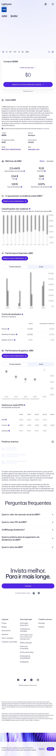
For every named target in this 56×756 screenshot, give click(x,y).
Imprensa (5, 634)
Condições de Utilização (25, 630)
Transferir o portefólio (9, 642)
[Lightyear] (7, 4)
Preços (4, 623)
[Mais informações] (52, 441)
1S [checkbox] (7, 52)
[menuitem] (28, 514)
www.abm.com (33, 149)
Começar (28, 586)
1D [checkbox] (3, 52)
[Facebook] (18, 680)
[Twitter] (25, 680)
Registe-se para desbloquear (14, 201)
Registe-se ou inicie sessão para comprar (28, 84)
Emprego (41, 623)
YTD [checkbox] (14, 52)
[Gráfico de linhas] (49, 52)
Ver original (45, 128)
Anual (41, 267)
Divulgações (24, 662)
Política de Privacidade (24, 647)
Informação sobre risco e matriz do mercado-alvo (26, 637)
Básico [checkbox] (42, 161)
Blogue (4, 627)
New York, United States (11, 149)
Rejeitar (42, 749)
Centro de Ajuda (7, 638)
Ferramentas (6, 631)
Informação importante (24, 624)
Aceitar (50, 749)
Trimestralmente (15, 267)
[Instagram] (38, 680)
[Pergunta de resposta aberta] (52, 514)
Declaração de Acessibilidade (25, 657)
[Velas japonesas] (52, 52)
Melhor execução (26, 643)
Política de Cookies (26, 652)
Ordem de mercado (28, 68)
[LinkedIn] (31, 680)
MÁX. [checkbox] (27, 52)
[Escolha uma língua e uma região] (46, 4)
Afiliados (41, 627)
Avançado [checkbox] (50, 161)
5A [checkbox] (23, 52)
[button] (15, 133)
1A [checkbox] (19, 52)
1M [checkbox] (10, 52)
